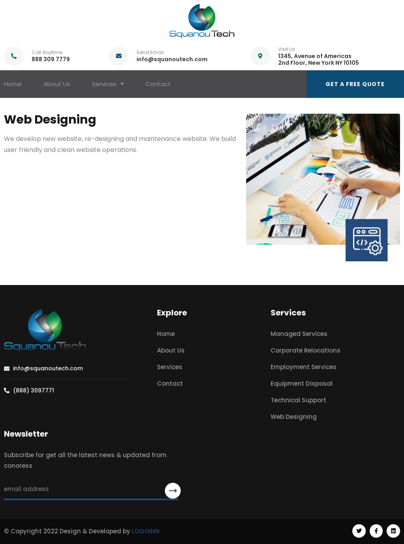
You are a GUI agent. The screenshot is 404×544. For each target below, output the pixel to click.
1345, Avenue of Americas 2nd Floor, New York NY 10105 (318, 59)
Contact (158, 84)
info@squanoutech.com (172, 59)
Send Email (150, 52)
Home (13, 84)
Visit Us (286, 49)
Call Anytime (47, 52)
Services (108, 84)
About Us (56, 84)
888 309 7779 (51, 59)
